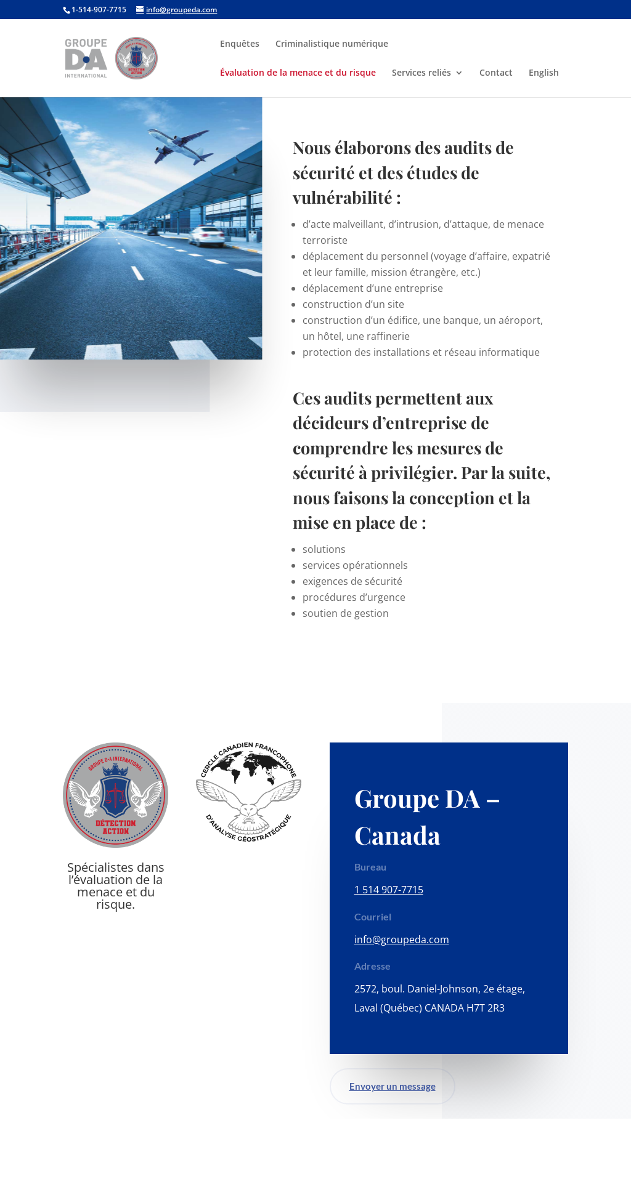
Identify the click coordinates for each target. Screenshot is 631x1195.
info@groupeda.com (401, 939)
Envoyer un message (392, 1086)
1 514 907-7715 (388, 889)
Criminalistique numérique (331, 44)
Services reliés (421, 73)
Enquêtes (239, 44)
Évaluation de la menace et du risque (298, 73)
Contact (496, 73)
